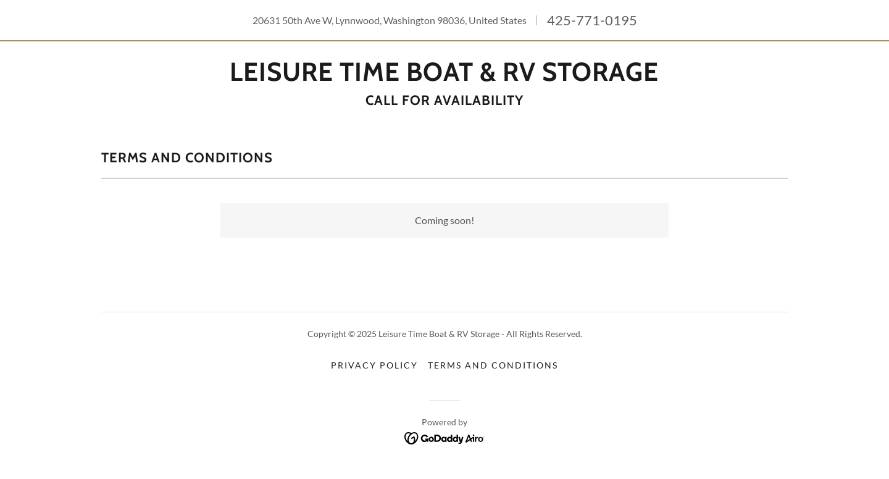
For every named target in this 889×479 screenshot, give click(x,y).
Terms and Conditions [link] (493, 365)
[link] (444, 77)
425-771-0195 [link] (592, 20)
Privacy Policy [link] (374, 365)
